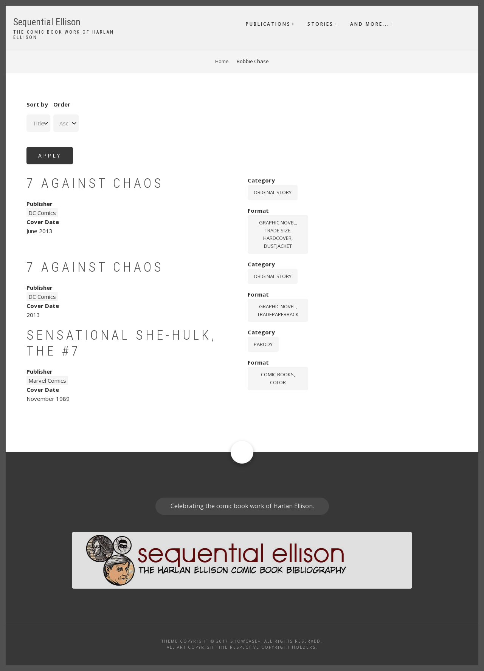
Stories (320, 24)
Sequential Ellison (47, 22)
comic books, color (278, 378)
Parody (263, 344)
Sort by (37, 104)
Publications (268, 24)
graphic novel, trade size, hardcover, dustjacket (278, 234)
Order (61, 104)
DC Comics (42, 212)
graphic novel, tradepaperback (278, 310)
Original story (273, 192)
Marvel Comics (47, 380)
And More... (369, 24)
